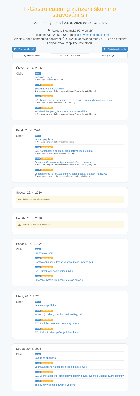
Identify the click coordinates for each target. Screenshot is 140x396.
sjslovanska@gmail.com (93, 34)
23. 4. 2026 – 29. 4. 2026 (70, 55)
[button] (31, 55)
